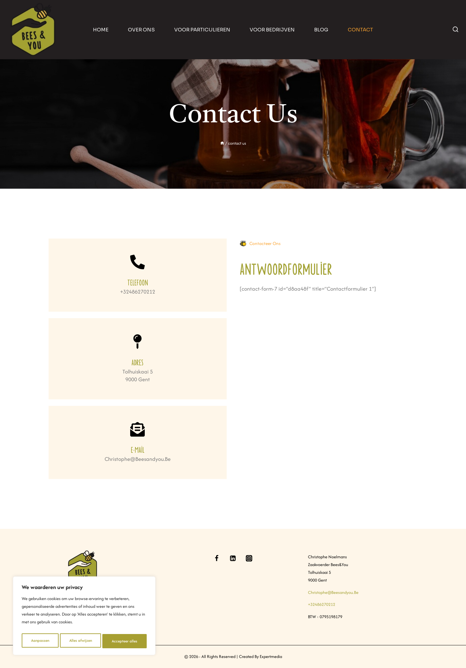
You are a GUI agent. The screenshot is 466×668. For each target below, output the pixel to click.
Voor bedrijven (272, 30)
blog (321, 30)
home (100, 30)
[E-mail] (137, 429)
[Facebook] (216, 558)
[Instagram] (249, 558)
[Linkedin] (232, 558)
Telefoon (137, 282)
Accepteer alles (125, 641)
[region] (84, 617)
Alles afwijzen (80, 641)
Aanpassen (39, 641)
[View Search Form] (455, 29)
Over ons (141, 30)
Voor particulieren (202, 30)
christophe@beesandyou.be (333, 592)
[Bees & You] (33, 29)
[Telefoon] (137, 262)
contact (360, 30)
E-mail (137, 449)
